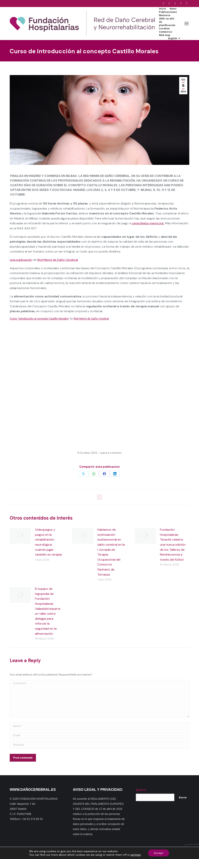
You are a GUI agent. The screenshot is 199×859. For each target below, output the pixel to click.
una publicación (21, 260)
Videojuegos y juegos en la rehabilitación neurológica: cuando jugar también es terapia (48, 542)
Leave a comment (110, 452)
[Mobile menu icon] (186, 23)
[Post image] (20, 536)
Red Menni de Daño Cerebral (57, 260)
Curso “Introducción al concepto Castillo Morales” (39, 318)
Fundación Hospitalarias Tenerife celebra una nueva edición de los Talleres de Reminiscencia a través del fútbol (173, 545)
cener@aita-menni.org (148, 223)
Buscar (183, 797)
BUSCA (141, 790)
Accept (158, 853)
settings (135, 854)
